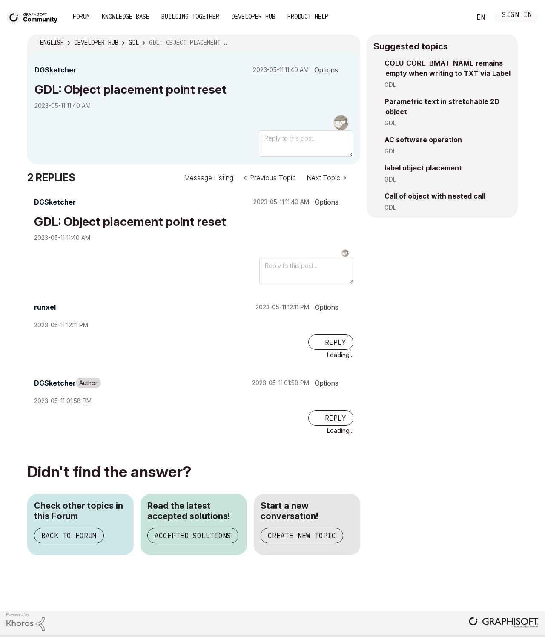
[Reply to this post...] (306, 143)
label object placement (423, 168)
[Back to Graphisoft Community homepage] (34, 16)
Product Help (307, 16)
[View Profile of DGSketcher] (55, 70)
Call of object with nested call (434, 196)
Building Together (190, 16)
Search (455, 17)
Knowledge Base (125, 16)
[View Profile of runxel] (45, 307)
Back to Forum (69, 535)
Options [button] (326, 70)
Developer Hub (253, 16)
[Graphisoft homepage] (504, 623)
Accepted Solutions (193, 535)
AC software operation (423, 139)
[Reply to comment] (330, 342)
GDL (390, 84)
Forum (81, 16)
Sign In (517, 15)
